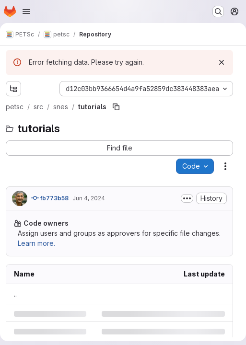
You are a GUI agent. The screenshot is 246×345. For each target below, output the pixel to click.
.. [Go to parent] (15, 294)
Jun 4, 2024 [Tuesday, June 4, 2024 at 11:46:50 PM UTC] (88, 198)
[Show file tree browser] (13, 88)
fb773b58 (50, 198)
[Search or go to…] (218, 11)
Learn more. (36, 243)
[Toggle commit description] (187, 198)
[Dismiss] (221, 62)
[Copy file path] (116, 107)
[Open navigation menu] (26, 11)
